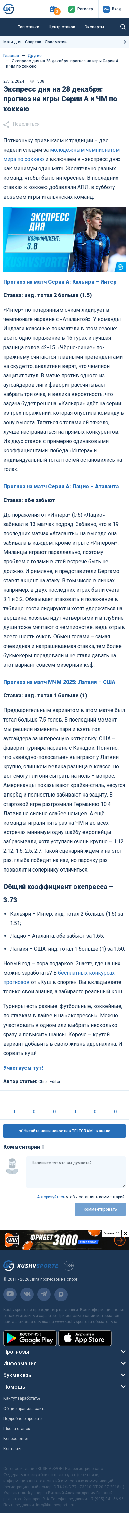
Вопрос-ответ (16, 1438)
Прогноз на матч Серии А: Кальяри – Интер (60, 282)
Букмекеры (18, 1375)
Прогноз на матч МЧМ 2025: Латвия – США (59, 682)
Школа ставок (16, 1428)
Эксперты (94, 27)
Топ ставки (28, 27)
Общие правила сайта (24, 1408)
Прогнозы (16, 1352)
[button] (53, 9)
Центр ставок (62, 27)
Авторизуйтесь (51, 1197)
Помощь (14, 1387)
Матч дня (35, 42)
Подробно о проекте (22, 1418)
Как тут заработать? (21, 1398)
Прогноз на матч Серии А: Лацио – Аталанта (61, 486)
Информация (20, 1363)
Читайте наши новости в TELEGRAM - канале (64, 1131)
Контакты (12, 1448)
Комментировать (100, 1209)
